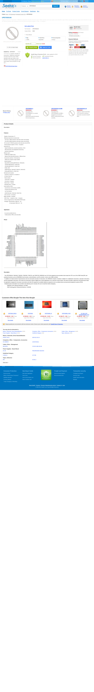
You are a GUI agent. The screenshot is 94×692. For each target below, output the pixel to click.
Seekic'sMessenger (85, 6)
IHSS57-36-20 (6, 337)
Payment (43, 385)
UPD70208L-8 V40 (66, 313)
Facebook (79, 1)
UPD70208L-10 (48, 313)
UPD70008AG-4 (29, 108)
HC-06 (4, 350)
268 (75, 28)
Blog (38, 11)
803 (4, 359)
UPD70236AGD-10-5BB (56, 108)
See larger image (12, 47)
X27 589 (34, 355)
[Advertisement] (19, 87)
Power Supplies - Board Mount (11, 333)
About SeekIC (32, 385)
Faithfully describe (7, 377)
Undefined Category (38, 333)
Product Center (16, 11)
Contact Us (59, 385)
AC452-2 (34, 359)
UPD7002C (30, 313)
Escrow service (6, 373)
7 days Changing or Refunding (10, 381)
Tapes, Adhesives (67, 333)
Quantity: (28, 43)
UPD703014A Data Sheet (10, 66)
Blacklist (75, 379)
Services (38, 385)
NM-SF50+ (5, 346)
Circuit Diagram (25, 11)
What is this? (7, 112)
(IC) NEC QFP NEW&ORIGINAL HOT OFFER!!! (84, 315)
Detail (19, 51)
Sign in (42, 1)
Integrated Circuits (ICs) (21, 14)
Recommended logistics (59, 373)
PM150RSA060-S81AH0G (38, 350)
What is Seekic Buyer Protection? (10, 375)
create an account (35, 1)
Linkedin (80, 1)
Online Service (56, 1)
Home (3, 11)
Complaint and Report (78, 373)
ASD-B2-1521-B (36, 337)
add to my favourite (74, 36)
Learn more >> (45, 57)
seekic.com (9, 5)
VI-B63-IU (5, 355)
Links (64, 385)
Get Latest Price (29, 26)
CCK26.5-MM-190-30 (37, 346)
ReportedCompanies (77, 6)
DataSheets (33, 11)
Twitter (82, 1)
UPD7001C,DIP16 (12, 313)
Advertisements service (50, 385)
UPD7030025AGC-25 (82, 108)
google (84, 1)
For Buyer (8, 11)
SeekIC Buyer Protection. (57, 324)
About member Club (26, 379)
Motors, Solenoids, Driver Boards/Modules (14, 331)
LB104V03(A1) (35, 341)
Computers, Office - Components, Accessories (44, 331)
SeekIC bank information (78, 377)
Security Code (76, 375)
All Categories (12, 14)
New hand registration (27, 373)
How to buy (25, 375)
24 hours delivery (7, 379)
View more (5, 362)
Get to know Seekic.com (27, 377)
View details (10, 320)
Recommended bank (59, 375)
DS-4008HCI (6, 341)
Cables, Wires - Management (70, 331)
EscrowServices (69, 6)
